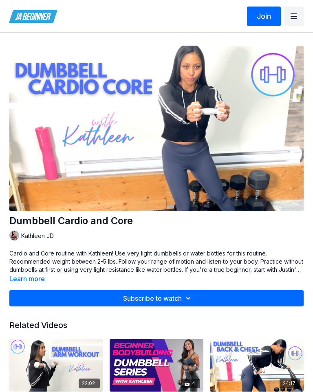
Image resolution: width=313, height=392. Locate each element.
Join (264, 16)
